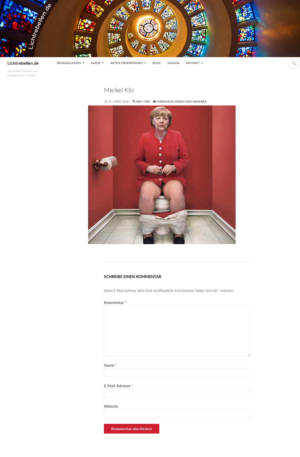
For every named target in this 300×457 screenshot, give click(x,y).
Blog (157, 63)
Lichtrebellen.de (23, 63)
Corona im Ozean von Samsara (181, 101)
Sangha (173, 63)
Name (110, 365)
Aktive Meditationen (126, 63)
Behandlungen (69, 63)
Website (111, 406)
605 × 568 (143, 101)
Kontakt (193, 63)
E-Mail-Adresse (118, 385)
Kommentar (115, 302)
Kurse (95, 63)
